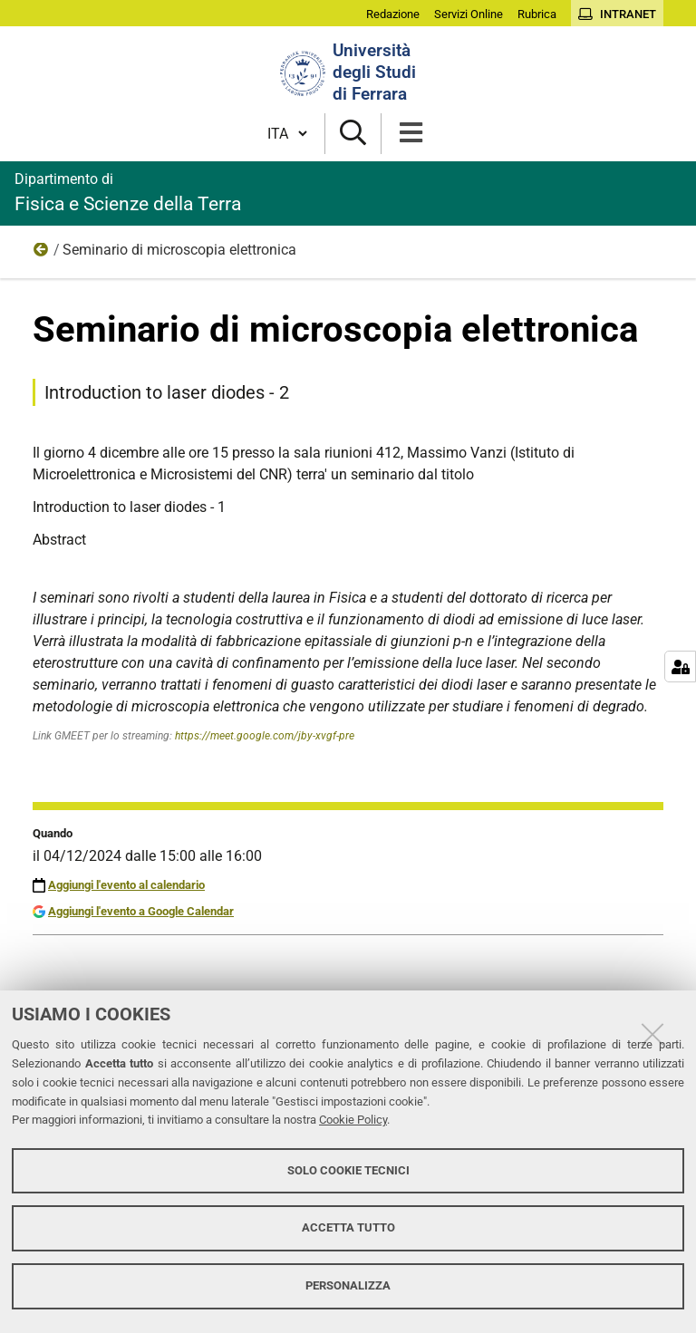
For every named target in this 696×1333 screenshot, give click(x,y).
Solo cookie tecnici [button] (348, 1170)
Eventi (42, 254)
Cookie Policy (353, 1119)
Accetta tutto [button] (348, 1227)
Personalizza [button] (348, 1285)
